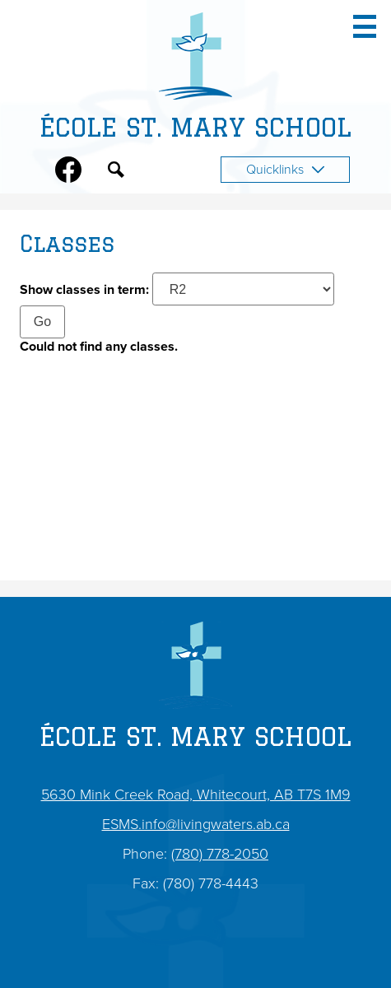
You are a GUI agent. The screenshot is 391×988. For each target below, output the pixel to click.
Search (116, 172)
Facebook (68, 172)
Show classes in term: (84, 290)
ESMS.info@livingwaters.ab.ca (196, 824)
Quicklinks (285, 169)
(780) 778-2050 (219, 854)
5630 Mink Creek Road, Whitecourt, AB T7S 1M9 (196, 794)
